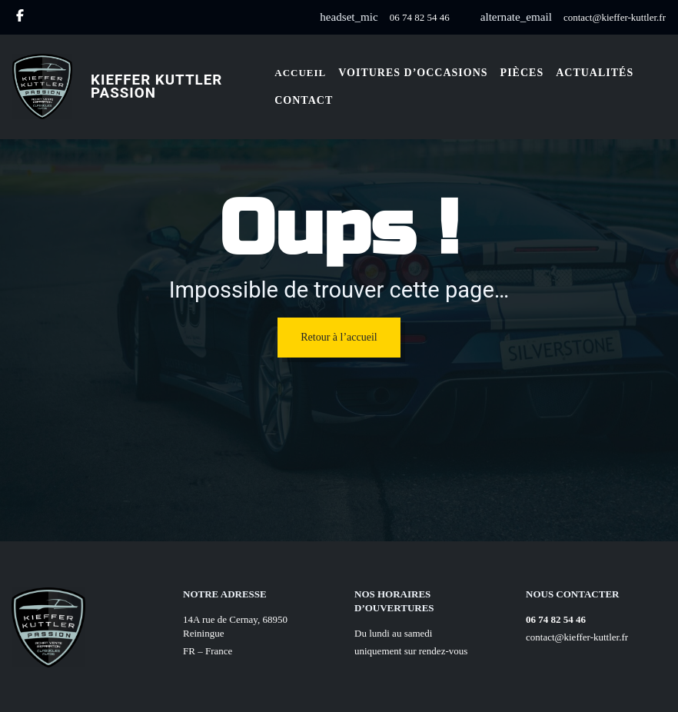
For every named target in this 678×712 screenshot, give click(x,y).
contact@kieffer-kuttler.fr (614, 17)
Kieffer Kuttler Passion (156, 86)
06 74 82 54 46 (420, 17)
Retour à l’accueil (339, 337)
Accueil (300, 72)
